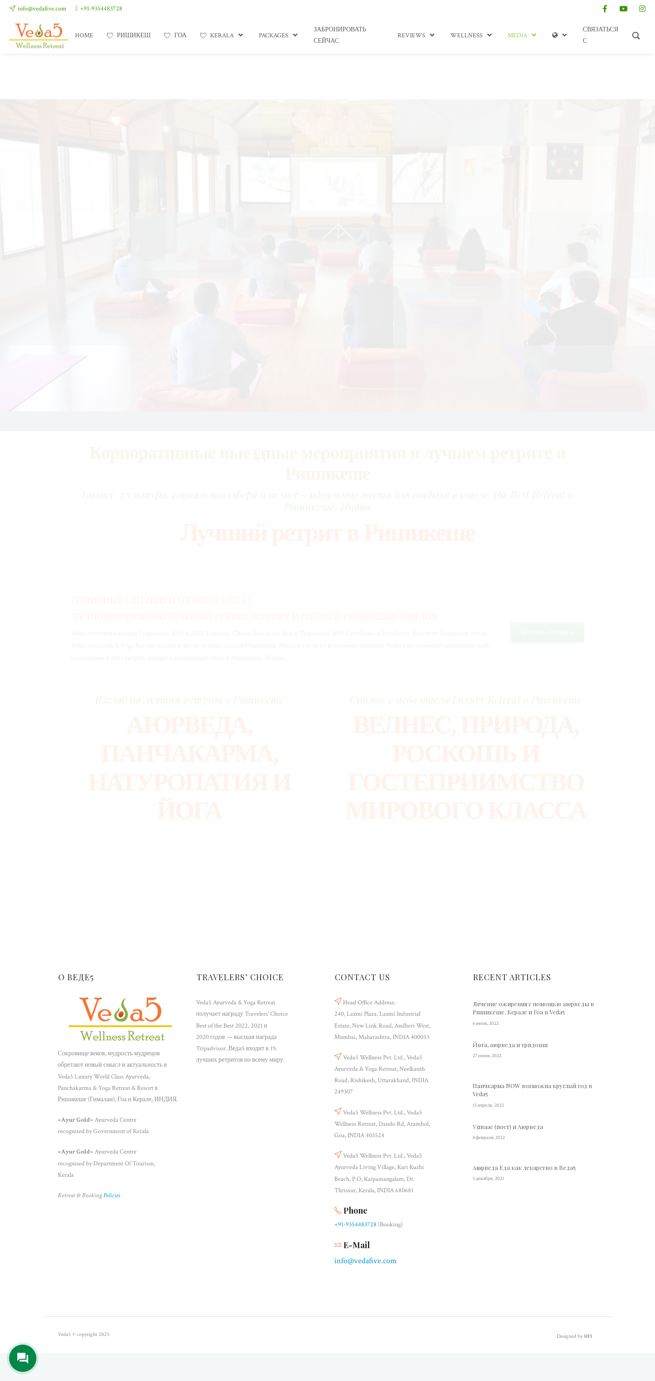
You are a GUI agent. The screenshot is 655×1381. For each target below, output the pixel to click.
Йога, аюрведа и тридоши (510, 1044)
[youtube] (624, 8)
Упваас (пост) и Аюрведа (508, 1126)
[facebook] (605, 8)
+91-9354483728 (101, 9)
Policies (111, 1195)
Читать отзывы (547, 599)
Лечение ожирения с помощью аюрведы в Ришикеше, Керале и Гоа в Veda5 (533, 1008)
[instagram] (642, 8)
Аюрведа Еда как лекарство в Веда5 (524, 1167)
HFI (588, 1336)
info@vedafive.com (42, 9)
